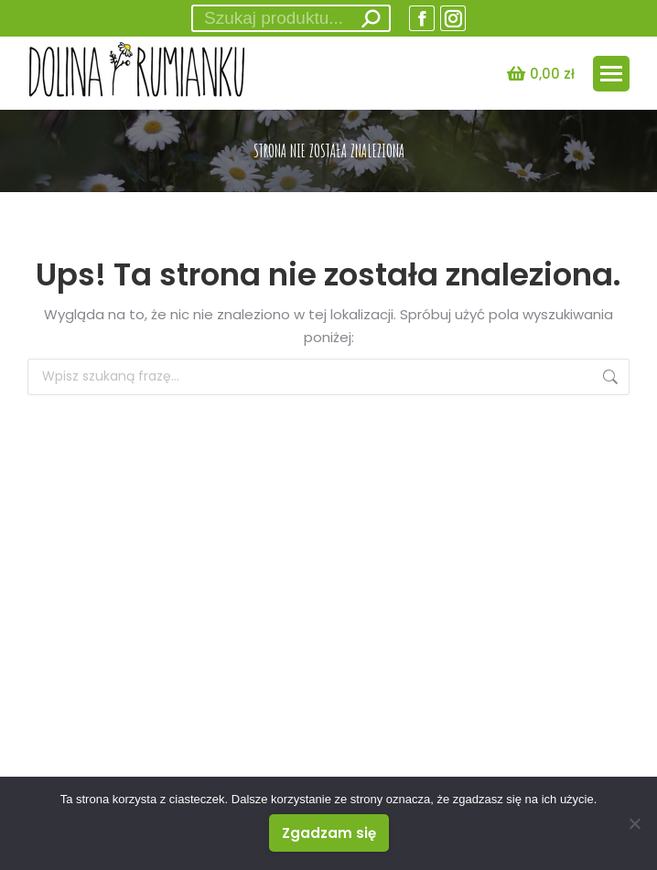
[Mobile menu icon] (611, 73)
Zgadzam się (329, 833)
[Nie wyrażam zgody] (634, 823)
